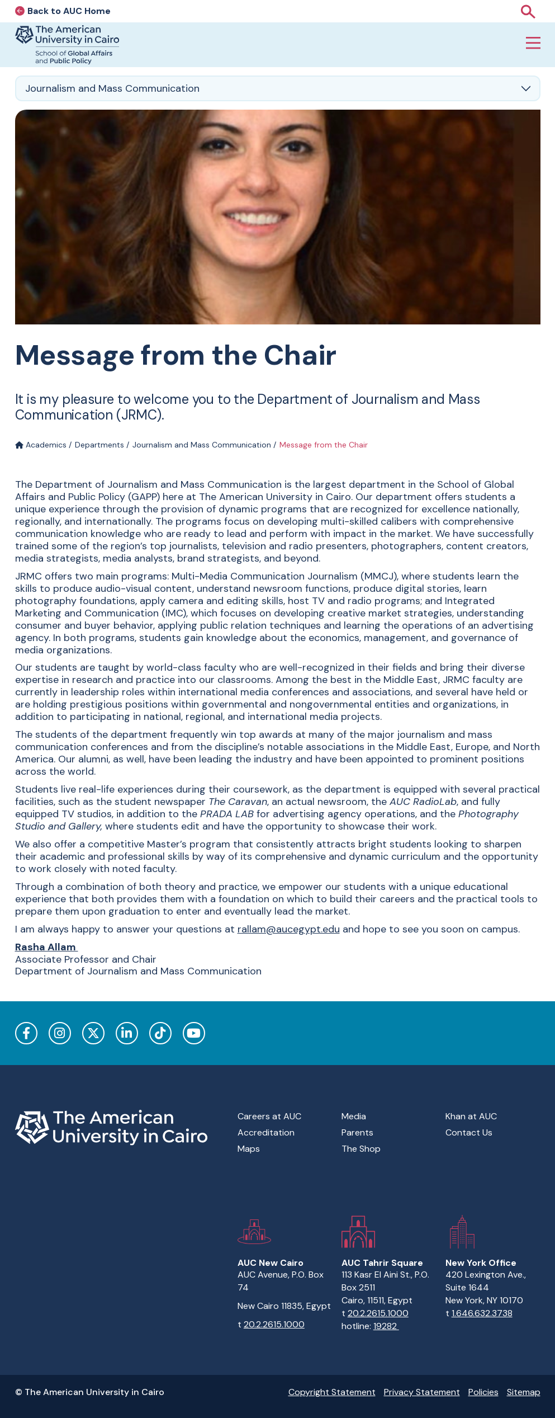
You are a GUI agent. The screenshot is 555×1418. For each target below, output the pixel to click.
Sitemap (523, 1392)
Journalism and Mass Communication (201, 445)
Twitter (93, 1033)
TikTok (160, 1033)
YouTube (194, 1033)
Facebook (26, 1033)
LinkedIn (127, 1033)
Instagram (60, 1033)
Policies (483, 1392)
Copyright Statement (332, 1392)
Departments (99, 445)
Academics (41, 445)
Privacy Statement (422, 1392)
